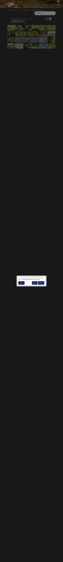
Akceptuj (41, 283)
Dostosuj (21, 283)
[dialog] (31, 281)
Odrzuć (34, 283)
